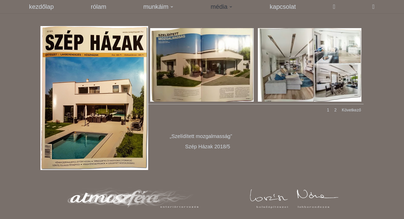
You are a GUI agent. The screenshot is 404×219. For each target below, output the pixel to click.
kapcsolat (283, 7)
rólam (98, 7)
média (219, 7)
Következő (351, 110)
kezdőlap (41, 7)
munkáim (155, 7)
